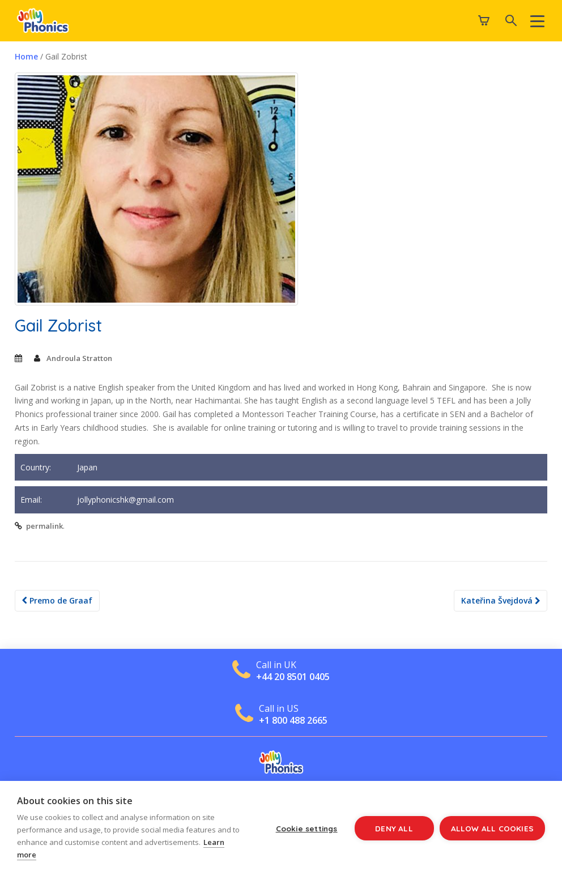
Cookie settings (307, 828)
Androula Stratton (79, 358)
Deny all (394, 828)
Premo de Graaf (57, 600)
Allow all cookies (492, 828)
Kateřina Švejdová (500, 600)
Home (26, 56)
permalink (44, 526)
